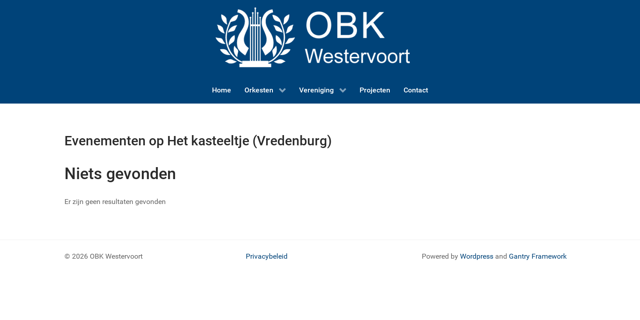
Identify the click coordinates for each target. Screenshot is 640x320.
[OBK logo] (320, 38)
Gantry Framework (538, 256)
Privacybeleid (267, 256)
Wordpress (476, 256)
